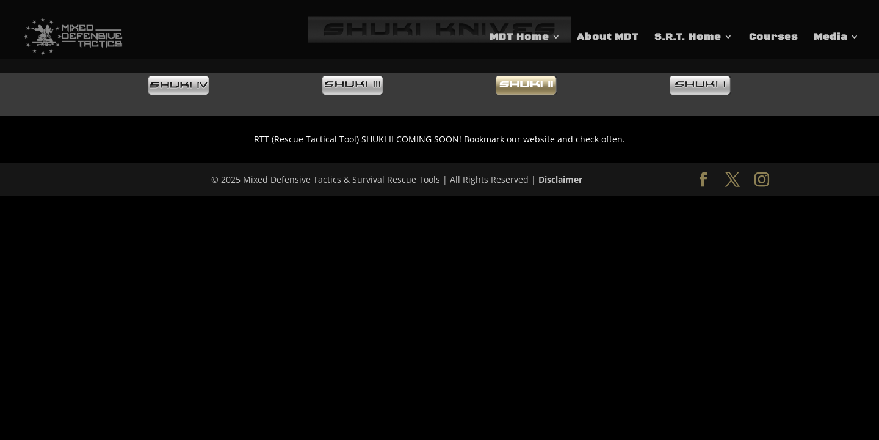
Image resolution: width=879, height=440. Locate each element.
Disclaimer (560, 179)
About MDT (607, 37)
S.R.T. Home (687, 37)
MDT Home (519, 37)
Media (830, 37)
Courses (773, 37)
